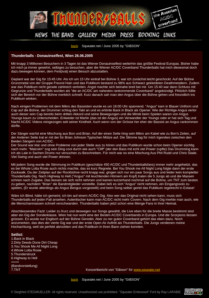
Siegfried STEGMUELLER (32, 292)
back (74, 46)
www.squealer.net (147, 270)
